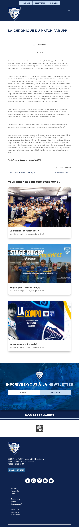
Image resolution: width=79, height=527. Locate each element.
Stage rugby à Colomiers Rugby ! (26, 287)
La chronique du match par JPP (25, 231)
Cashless (54, 3)
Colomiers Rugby (18, 234)
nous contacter (16, 470)
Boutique (25, 3)
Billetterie (40, 3)
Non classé (40, 234)
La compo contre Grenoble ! (23, 344)
